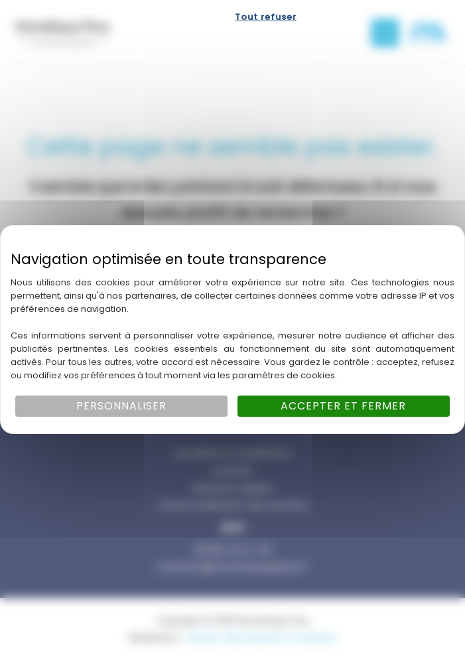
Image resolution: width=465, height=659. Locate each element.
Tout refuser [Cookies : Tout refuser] (266, 17)
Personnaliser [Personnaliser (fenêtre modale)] (121, 405)
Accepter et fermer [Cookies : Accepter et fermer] (343, 405)
